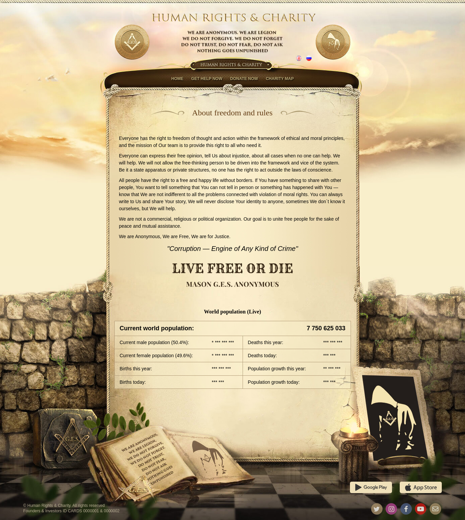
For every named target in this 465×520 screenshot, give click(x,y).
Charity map (280, 78)
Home (177, 78)
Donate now (244, 78)
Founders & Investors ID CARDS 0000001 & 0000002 (71, 511)
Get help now (206, 78)
